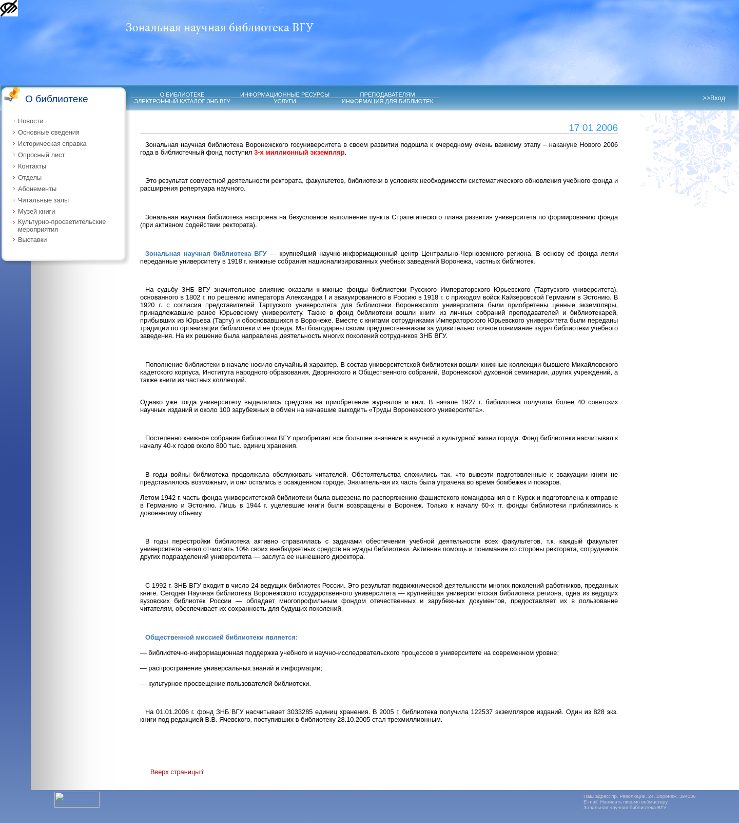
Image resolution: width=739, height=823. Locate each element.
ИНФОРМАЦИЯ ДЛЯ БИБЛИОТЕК (388, 101)
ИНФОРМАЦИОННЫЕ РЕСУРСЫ (284, 94)
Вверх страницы (177, 772)
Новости (31, 121)
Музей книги (36, 211)
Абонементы (37, 189)
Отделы (30, 177)
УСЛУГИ (285, 101)
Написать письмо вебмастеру (634, 802)
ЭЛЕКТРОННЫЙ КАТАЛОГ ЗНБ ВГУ (182, 101)
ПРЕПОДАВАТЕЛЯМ (387, 94)
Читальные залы (43, 200)
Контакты (32, 166)
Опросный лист (41, 155)
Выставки (32, 240)
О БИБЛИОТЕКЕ (182, 94)
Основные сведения (49, 132)
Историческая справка (52, 143)
